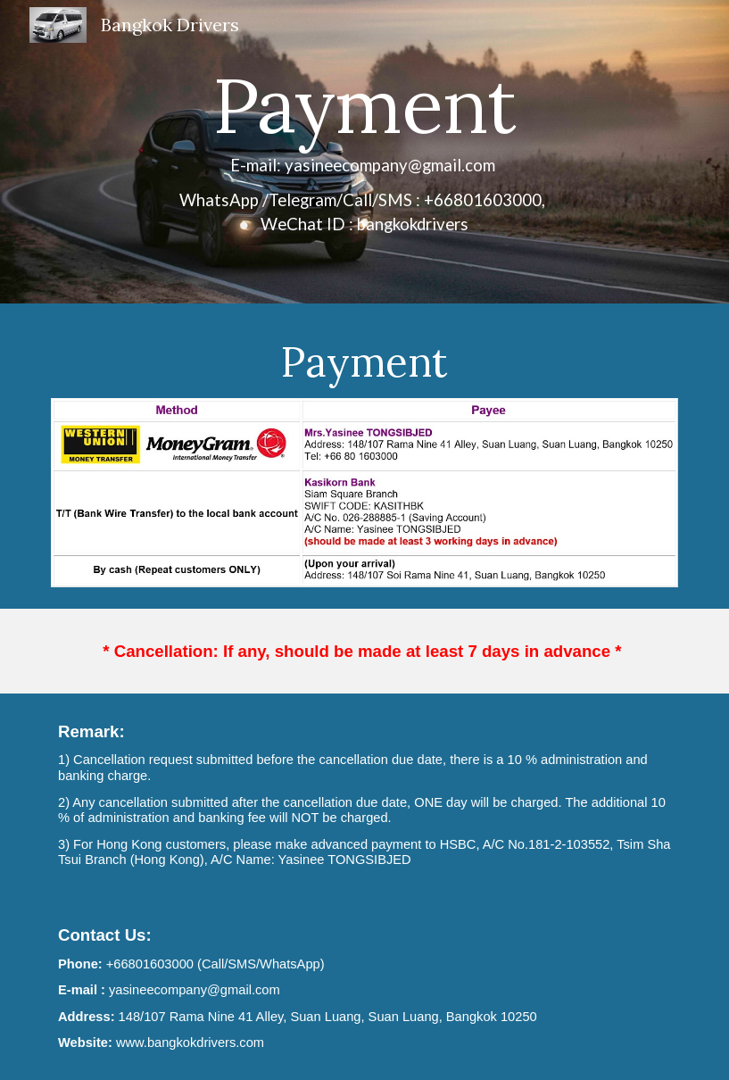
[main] (364, 152)
